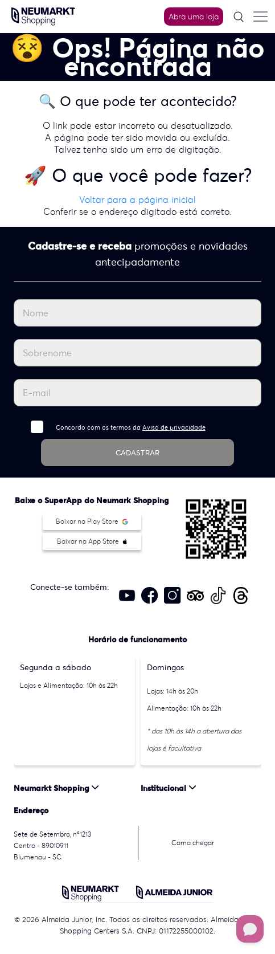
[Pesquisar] (238, 17)
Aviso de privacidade (174, 427)
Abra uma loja (194, 16)
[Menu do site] (260, 16)
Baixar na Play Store (92, 521)
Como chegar (192, 842)
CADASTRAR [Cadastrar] (137, 453)
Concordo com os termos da (131, 427)
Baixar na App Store (92, 541)
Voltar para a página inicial (137, 199)
